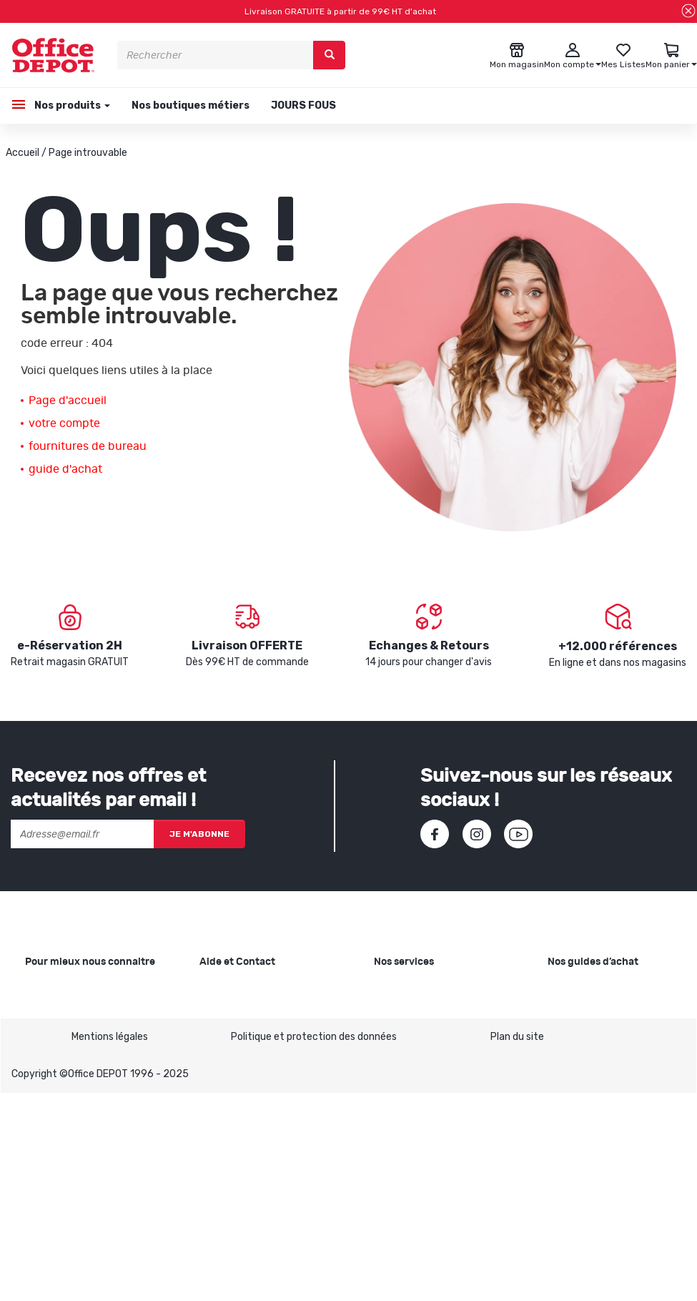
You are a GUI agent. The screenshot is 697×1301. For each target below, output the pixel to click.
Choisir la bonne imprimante (612, 1035)
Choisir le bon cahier (593, 1012)
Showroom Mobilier (417, 1012)
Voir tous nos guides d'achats (615, 1142)
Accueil (22, 153)
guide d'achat (65, 469)
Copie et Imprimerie (419, 989)
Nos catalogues (61, 1058)
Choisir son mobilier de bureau (615, 1120)
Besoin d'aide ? (233, 989)
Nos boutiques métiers (190, 105)
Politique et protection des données (314, 1244)
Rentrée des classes (420, 1074)
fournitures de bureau (88, 446)
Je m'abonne (199, 834)
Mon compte (228, 1074)
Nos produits (71, 105)
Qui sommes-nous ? (71, 989)
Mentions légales (109, 1244)
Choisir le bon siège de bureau (615, 1097)
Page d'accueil (68, 400)
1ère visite (48, 1081)
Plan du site (517, 1244)
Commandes (228, 1051)
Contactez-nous (238, 1174)
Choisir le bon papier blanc (607, 989)
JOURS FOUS (303, 105)
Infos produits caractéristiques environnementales (70, 1120)
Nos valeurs (51, 1012)
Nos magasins (57, 1035)
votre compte (64, 423)
